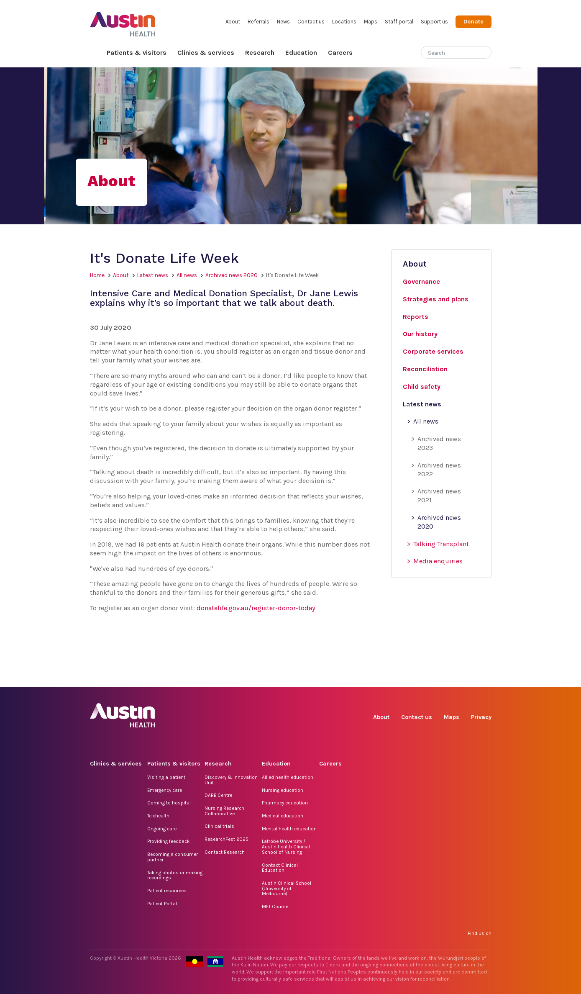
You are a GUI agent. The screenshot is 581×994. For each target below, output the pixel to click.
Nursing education (282, 790)
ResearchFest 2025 (226, 839)
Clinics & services (205, 53)
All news (187, 275)
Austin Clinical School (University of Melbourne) (286, 888)
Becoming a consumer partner (172, 857)
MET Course (275, 906)
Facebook (388, 677)
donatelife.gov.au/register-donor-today (257, 608)
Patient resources (167, 891)
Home (95, 52)
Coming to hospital (169, 803)
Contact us (311, 21)
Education (301, 53)
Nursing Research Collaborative (224, 811)
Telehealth (158, 816)
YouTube (484, 677)
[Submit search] (485, 53)
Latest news (152, 275)
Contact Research (225, 852)
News (283, 21)
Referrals (258, 21)
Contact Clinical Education (280, 867)
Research (259, 53)
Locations (344, 21)
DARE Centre (218, 795)
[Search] (446, 51)
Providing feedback (168, 841)
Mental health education (289, 829)
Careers (340, 53)
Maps (370, 21)
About (232, 21)
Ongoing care (162, 829)
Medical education (282, 816)
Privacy (481, 717)
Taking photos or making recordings (174, 875)
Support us (434, 21)
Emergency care (164, 790)
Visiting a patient (166, 777)
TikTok (427, 677)
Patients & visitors (136, 53)
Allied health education (287, 777)
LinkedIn (446, 677)
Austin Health (123, 20)
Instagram (408, 677)
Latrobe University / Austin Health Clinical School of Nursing (286, 846)
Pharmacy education (285, 803)
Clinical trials (219, 826)
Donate (473, 21)
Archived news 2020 (231, 275)
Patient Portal (162, 904)
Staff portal (399, 21)
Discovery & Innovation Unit (231, 780)
